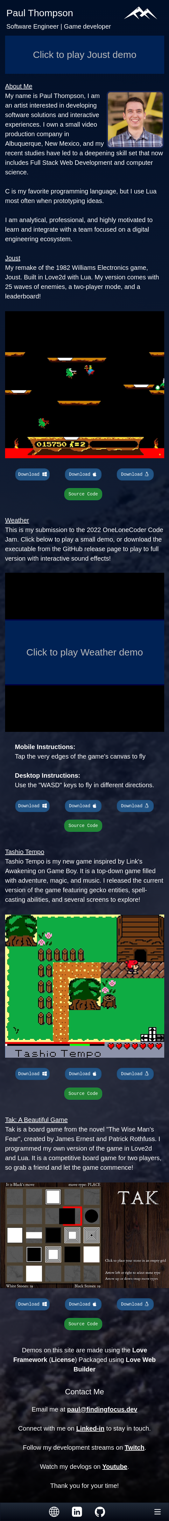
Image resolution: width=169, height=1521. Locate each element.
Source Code (83, 494)
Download (32, 474)
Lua (86, 277)
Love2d (55, 277)
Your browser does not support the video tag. (84, 384)
